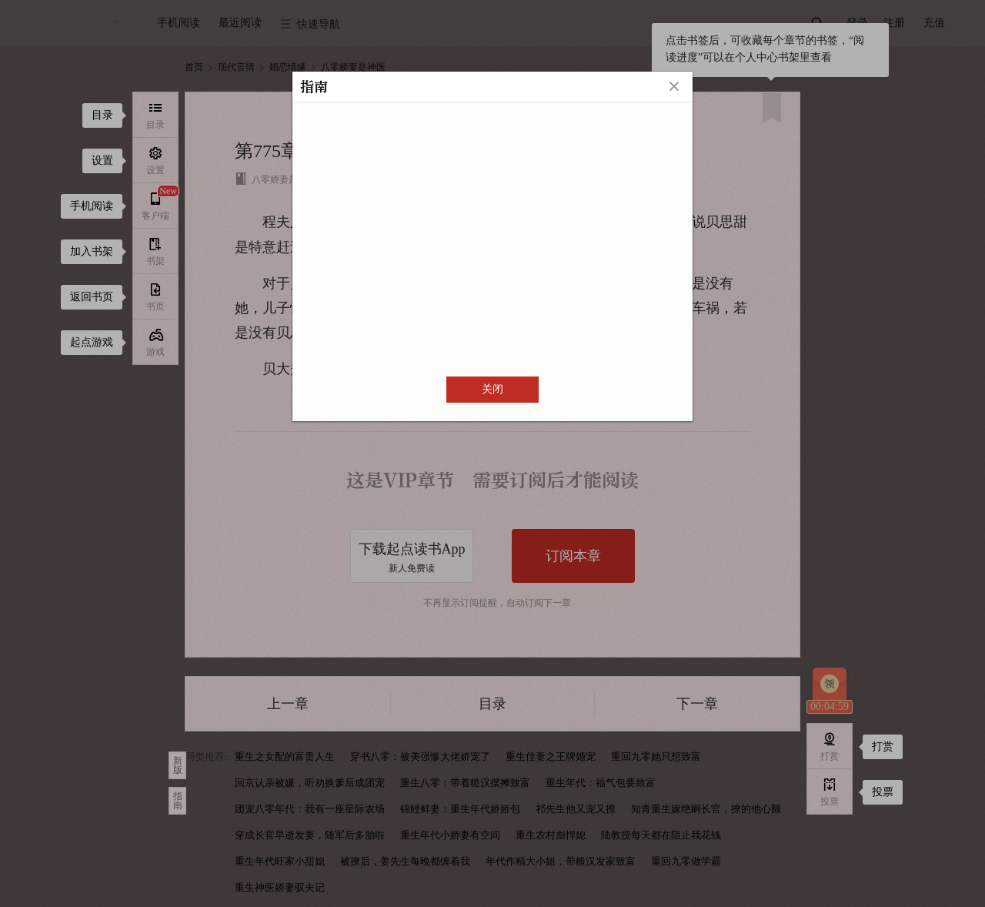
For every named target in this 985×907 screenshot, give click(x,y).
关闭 (492, 389)
